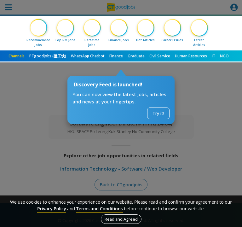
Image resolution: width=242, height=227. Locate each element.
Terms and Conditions (99, 209)
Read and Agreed (121, 219)
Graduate (136, 56)
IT (213, 56)
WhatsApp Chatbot (88, 56)
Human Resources (191, 56)
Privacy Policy (51, 209)
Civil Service (159, 56)
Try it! (158, 113)
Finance (116, 56)
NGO (224, 56)
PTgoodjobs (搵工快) (47, 56)
